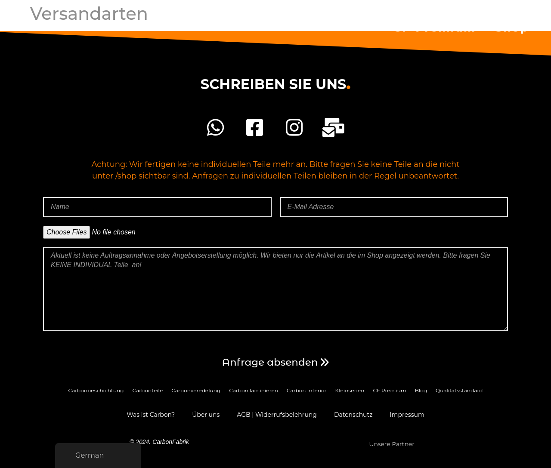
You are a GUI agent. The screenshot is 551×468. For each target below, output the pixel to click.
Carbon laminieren (253, 390)
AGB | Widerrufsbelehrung (277, 415)
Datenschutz (353, 415)
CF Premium (434, 25)
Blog (421, 390)
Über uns (206, 415)
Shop (512, 25)
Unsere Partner (391, 444)
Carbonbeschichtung (96, 390)
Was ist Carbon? (151, 415)
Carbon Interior (307, 390)
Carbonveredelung (195, 390)
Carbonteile (148, 390)
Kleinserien (350, 390)
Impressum (407, 415)
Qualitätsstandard (459, 390)
